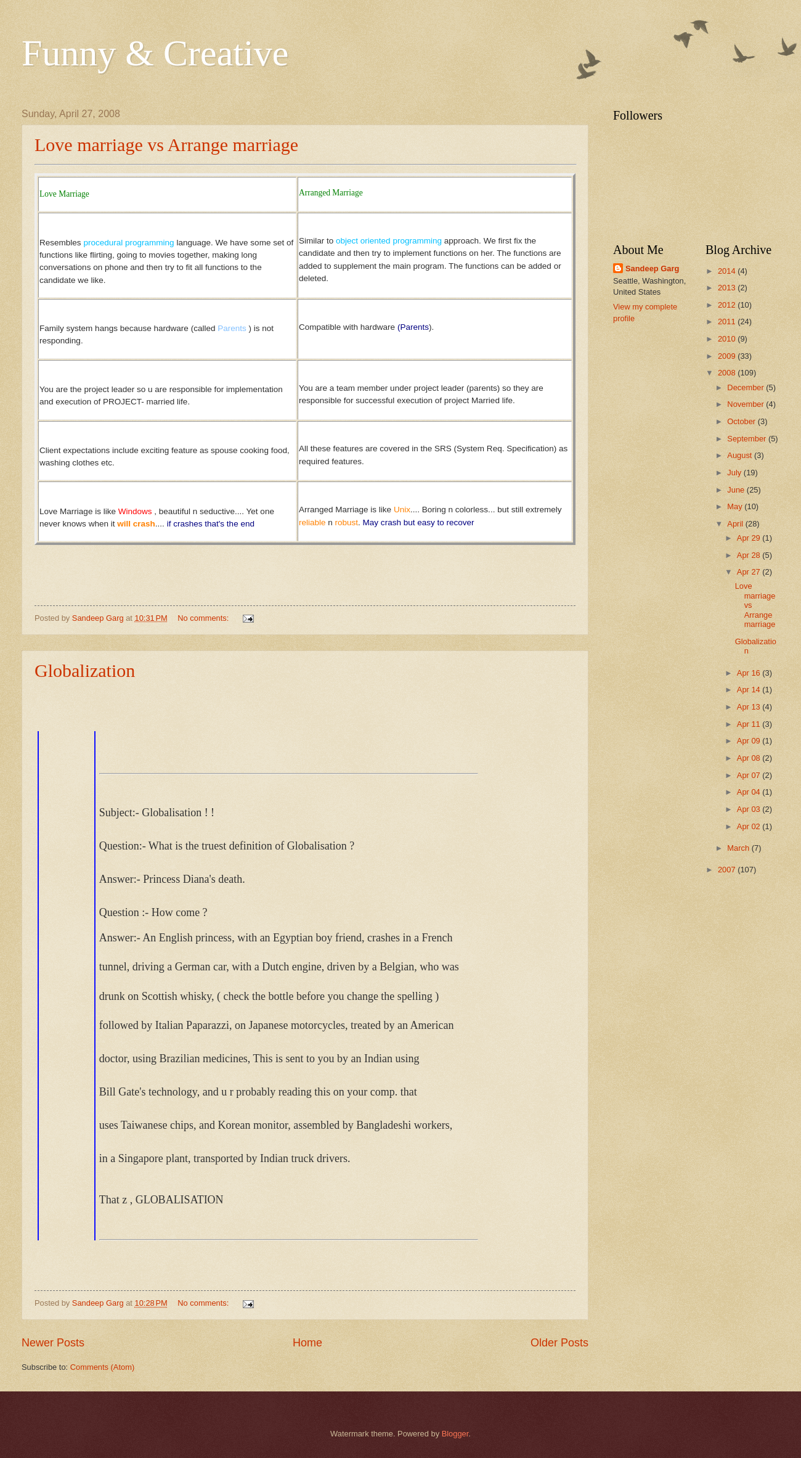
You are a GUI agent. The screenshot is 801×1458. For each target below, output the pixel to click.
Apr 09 (750, 740)
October (742, 421)
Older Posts (559, 1343)
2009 (728, 356)
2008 (728, 372)
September (747, 438)
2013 (728, 287)
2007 (728, 869)
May (735, 506)
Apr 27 (750, 571)
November (746, 404)
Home (307, 1343)
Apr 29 (750, 538)
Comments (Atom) (102, 1367)
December (746, 387)
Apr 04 (750, 792)
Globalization (85, 670)
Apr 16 (750, 673)
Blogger (455, 1433)
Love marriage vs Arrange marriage (166, 144)
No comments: (204, 618)
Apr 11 (750, 724)
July (735, 472)
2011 (728, 321)
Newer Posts (53, 1343)
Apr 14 (750, 689)
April (736, 523)
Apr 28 (750, 555)
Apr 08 (750, 758)
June (737, 489)
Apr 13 (750, 706)
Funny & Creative (155, 53)
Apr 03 (750, 809)
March (739, 848)
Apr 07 (750, 775)
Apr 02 (750, 826)
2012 (728, 304)
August (740, 455)
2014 (728, 271)
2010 (728, 338)
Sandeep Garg (652, 268)
